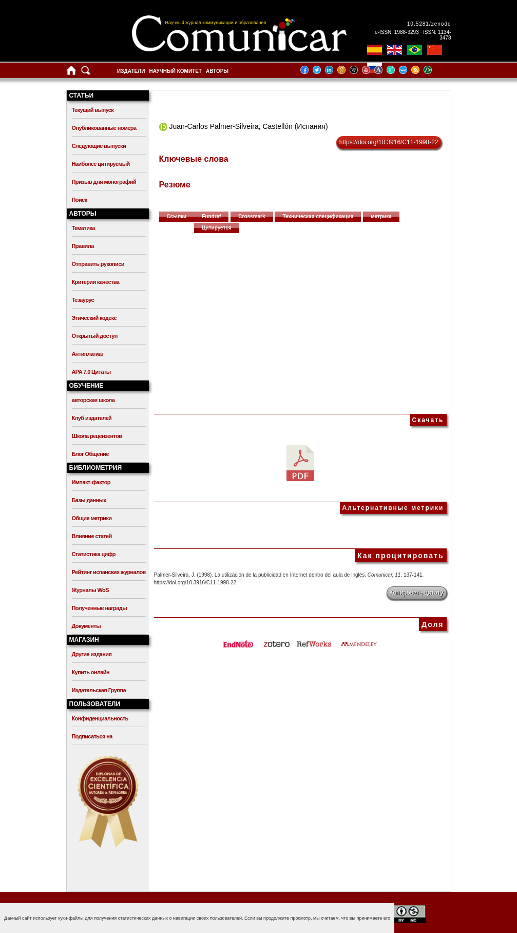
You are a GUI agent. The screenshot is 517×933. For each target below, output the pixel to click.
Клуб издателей (92, 418)
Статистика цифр (94, 554)
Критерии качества (96, 282)
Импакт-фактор (91, 482)
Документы (86, 626)
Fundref (211, 216)
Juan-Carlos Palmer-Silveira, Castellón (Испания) (248, 126)
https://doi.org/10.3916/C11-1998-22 (388, 142)
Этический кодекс (94, 318)
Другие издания (92, 654)
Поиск (79, 200)
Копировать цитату (417, 592)
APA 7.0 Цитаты (91, 372)
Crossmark (251, 216)
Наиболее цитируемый (101, 164)
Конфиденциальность (100, 718)
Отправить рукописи (98, 264)
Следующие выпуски (99, 146)
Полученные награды (99, 608)
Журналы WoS (90, 590)
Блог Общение (90, 454)
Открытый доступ (95, 336)
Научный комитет (175, 71)
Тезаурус (83, 300)
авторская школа (93, 400)
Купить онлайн (91, 672)
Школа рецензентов (97, 436)
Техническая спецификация (317, 216)
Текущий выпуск (93, 110)
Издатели (131, 71)
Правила (83, 246)
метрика (381, 216)
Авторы (217, 71)
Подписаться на (92, 736)
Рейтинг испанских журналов (109, 572)
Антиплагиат (88, 354)
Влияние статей (92, 536)
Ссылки (177, 216)
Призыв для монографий (104, 182)
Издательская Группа (99, 690)
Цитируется (217, 228)
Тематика (83, 228)
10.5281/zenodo (429, 24)
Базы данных (89, 500)
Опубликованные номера (104, 128)
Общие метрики (92, 518)
